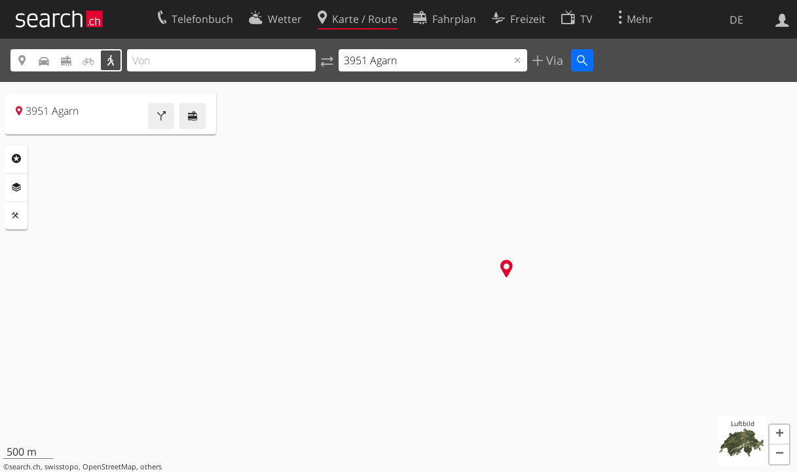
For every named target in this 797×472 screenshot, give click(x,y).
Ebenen (16, 187)
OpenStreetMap (109, 466)
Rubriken (16, 158)
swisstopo (62, 466)
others (151, 466)
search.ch (25, 466)
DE (736, 19)
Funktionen (16, 215)
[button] (779, 434)
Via (553, 60)
